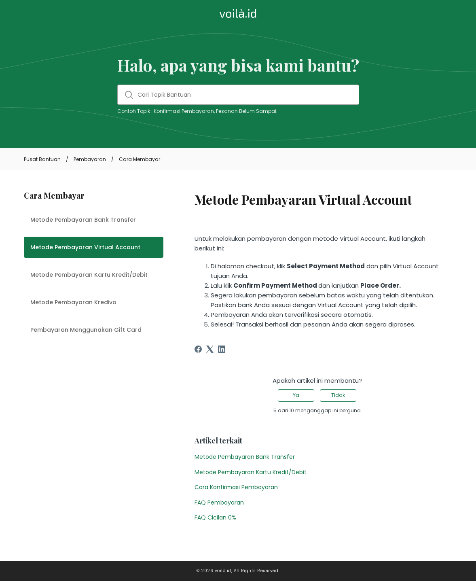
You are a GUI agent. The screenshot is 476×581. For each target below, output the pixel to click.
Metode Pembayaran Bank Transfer (83, 220)
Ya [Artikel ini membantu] (296, 395)
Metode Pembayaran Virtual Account (85, 247)
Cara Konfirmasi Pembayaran (236, 487)
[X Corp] (210, 349)
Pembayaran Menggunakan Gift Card (86, 330)
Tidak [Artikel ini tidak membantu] (338, 395)
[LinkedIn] (221, 349)
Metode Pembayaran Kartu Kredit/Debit (89, 275)
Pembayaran (90, 159)
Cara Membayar (139, 159)
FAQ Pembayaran (219, 502)
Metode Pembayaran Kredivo (73, 302)
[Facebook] (198, 349)
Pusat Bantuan (42, 159)
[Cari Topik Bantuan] (238, 94)
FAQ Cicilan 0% (215, 517)
